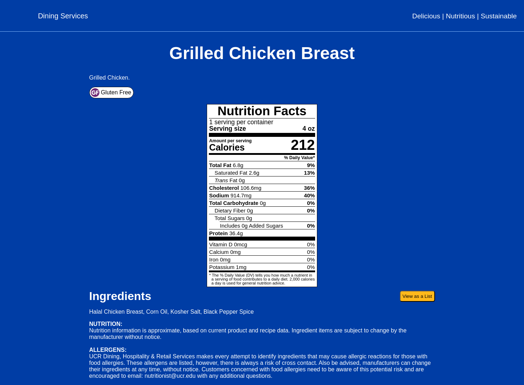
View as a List (417, 296)
